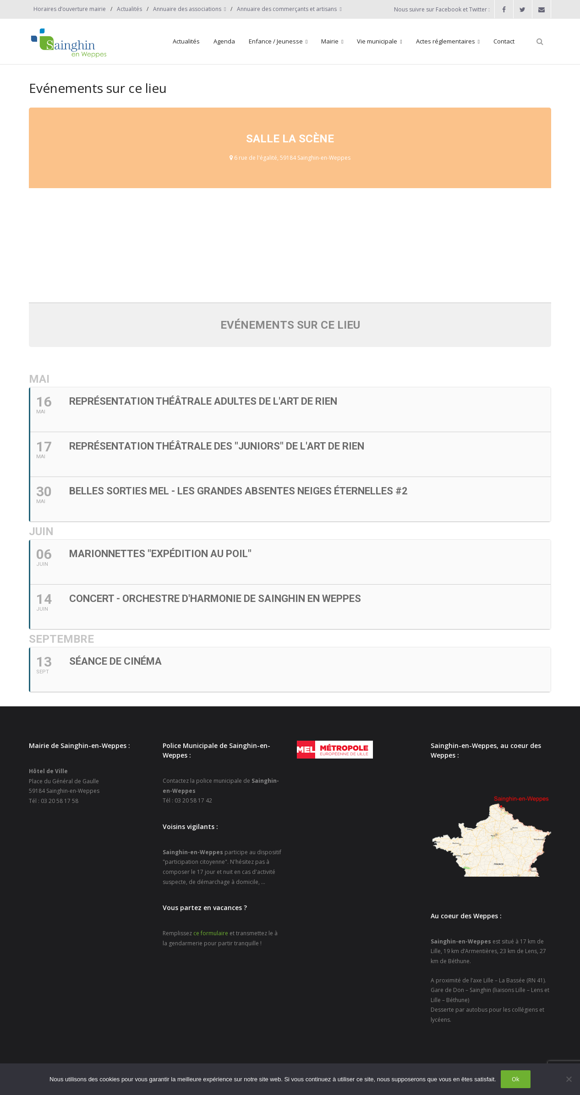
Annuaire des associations (187, 9)
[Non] (568, 1079)
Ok (516, 1079)
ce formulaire (210, 933)
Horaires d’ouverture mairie (69, 9)
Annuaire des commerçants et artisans (287, 9)
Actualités (129, 9)
